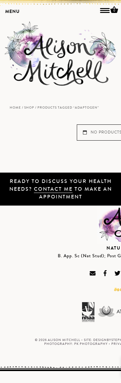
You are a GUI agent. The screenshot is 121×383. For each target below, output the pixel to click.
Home (15, 107)
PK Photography (91, 344)
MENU (12, 11)
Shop (29, 107)
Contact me (53, 189)
